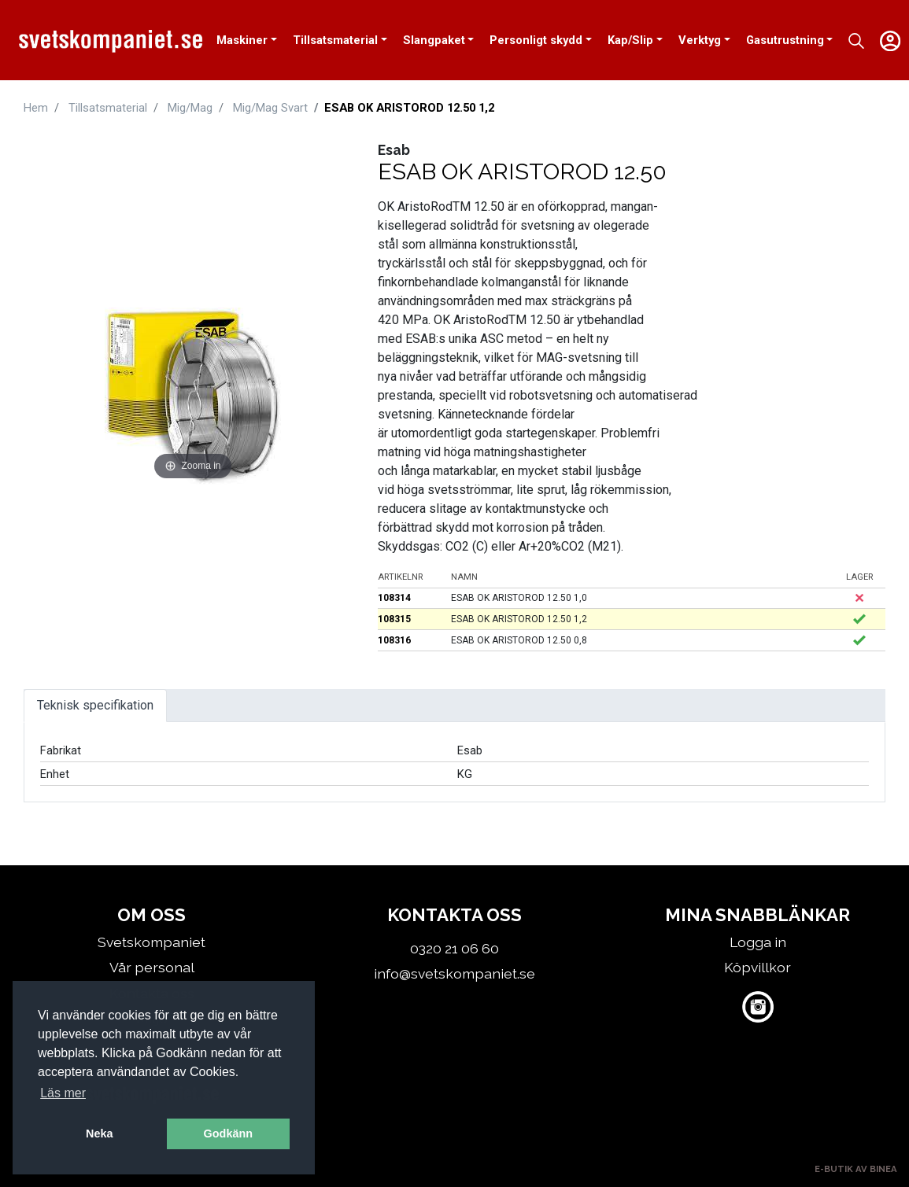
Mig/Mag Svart (270, 108)
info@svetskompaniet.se (454, 973)
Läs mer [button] (63, 1093)
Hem (36, 108)
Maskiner (242, 40)
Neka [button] (99, 1133)
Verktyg (699, 40)
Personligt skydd (536, 40)
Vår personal (151, 967)
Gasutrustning (785, 40)
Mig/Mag (190, 108)
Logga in (758, 942)
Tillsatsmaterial (335, 40)
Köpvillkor (757, 967)
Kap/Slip (630, 40)
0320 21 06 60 (454, 948)
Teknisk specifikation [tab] (95, 705)
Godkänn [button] (228, 1133)
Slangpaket (434, 40)
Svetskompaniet (151, 942)
